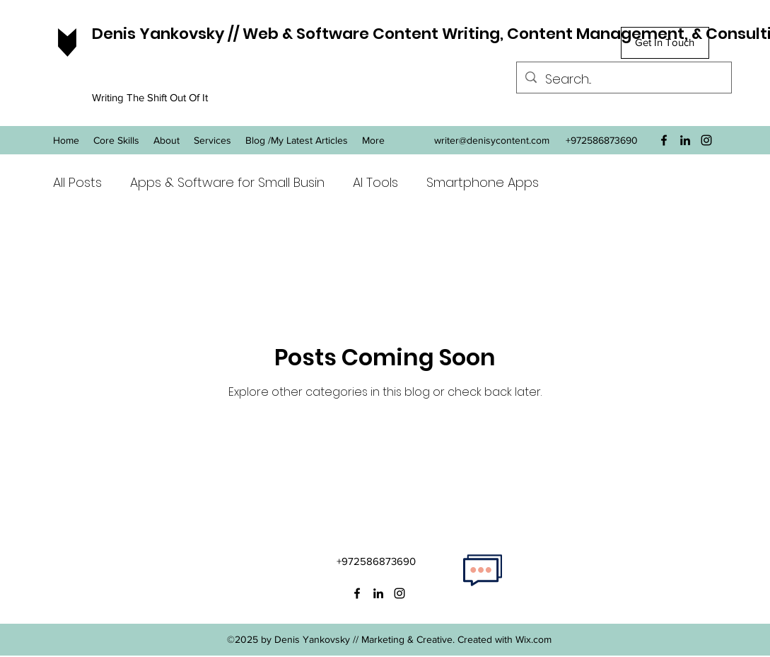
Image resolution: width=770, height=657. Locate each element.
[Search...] (623, 79)
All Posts (77, 182)
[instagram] (706, 140)
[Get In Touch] (665, 43)
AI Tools (375, 182)
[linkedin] (685, 140)
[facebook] (664, 140)
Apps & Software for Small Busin (227, 182)
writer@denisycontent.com (491, 140)
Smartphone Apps (482, 182)
